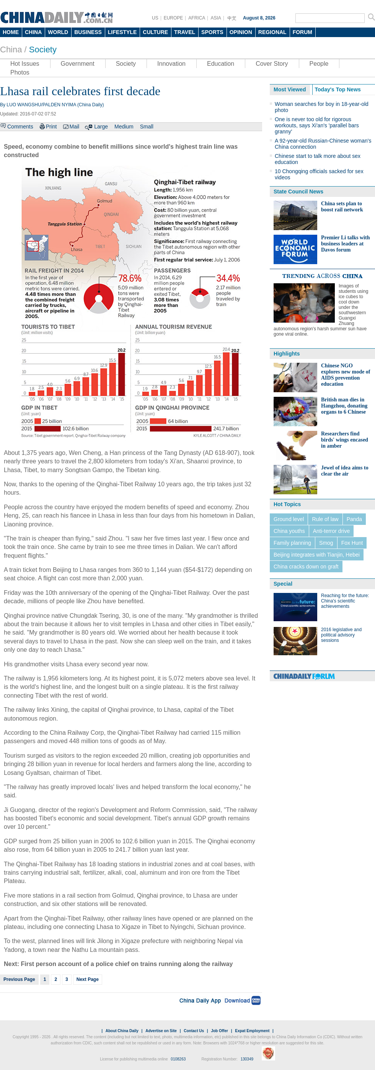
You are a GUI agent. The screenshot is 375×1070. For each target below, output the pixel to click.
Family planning (292, 543)
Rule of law (325, 519)
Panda (354, 519)
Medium (124, 126)
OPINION (241, 32)
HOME (11, 32)
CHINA (33, 32)
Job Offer (219, 1031)
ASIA (215, 18)
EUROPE (173, 18)
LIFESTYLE (122, 32)
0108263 (178, 1059)
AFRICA (196, 18)
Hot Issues (24, 63)
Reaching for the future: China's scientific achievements (345, 601)
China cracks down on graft (306, 566)
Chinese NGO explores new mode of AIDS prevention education (345, 375)
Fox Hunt (352, 543)
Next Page (88, 979)
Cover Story (272, 63)
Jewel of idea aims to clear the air (344, 471)
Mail (74, 126)
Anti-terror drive (331, 531)
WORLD (58, 32)
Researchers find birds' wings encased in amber (344, 440)
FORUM (302, 32)
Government (78, 63)
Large (101, 126)
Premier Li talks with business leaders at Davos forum (345, 244)
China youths (289, 531)
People (319, 63)
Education (220, 63)
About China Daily (122, 1031)
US (155, 18)
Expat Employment (252, 1031)
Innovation (171, 63)
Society (43, 49)
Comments (20, 126)
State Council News (298, 191)
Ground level (289, 519)
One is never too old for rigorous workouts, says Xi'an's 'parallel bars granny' (317, 125)
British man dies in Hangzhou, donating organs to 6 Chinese (344, 406)
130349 (247, 1059)
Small (146, 126)
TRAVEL (184, 32)
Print (51, 126)
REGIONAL (272, 32)
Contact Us (194, 1031)
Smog (326, 543)
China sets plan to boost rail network (342, 207)
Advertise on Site (161, 1031)
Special (283, 584)
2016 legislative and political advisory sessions (341, 635)
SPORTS (212, 32)
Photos (19, 72)
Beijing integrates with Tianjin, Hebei (317, 555)
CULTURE (155, 32)
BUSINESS (88, 32)
